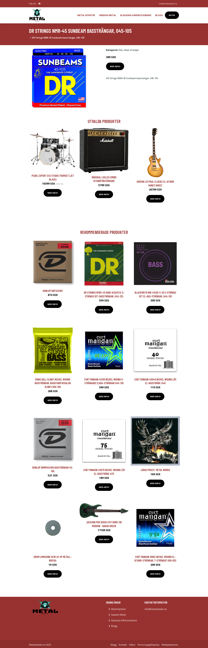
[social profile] (39, 3)
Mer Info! (115, 64)
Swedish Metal (107, 14)
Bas (121, 48)
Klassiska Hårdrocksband (135, 14)
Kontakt (123, 643)
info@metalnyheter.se (167, 3)
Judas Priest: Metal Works (155, 468)
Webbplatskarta (170, 643)
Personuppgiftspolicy (148, 643)
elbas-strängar (131, 48)
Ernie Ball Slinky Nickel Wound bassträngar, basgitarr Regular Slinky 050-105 (53, 381)
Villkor (132, 643)
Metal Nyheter (86, 14)
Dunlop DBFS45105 (53, 289)
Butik (172, 14)
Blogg (159, 14)
